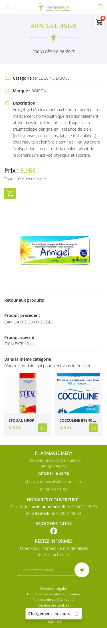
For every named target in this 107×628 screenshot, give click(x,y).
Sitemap (53, 610)
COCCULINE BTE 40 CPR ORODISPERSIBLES (78, 420)
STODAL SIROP (21, 420)
